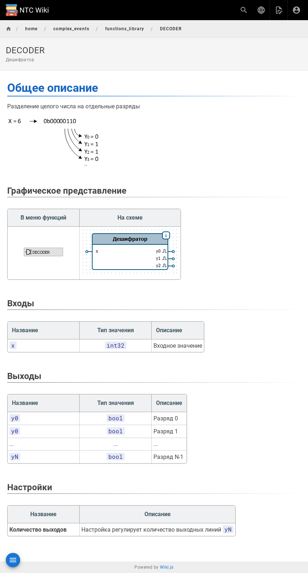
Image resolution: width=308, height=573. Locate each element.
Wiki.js (167, 567)
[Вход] (296, 10)
